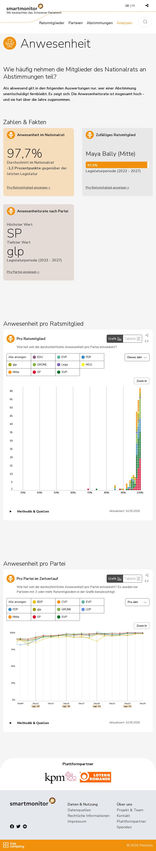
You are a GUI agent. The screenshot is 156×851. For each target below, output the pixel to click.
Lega (62, 364)
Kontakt (123, 815)
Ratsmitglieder (51, 22)
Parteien (75, 22)
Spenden (124, 827)
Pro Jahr (137, 602)
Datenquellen (79, 810)
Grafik (114, 338)
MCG (86, 364)
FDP (86, 357)
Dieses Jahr (137, 357)
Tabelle (132, 338)
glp (12, 364)
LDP (86, 609)
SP (37, 372)
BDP (38, 602)
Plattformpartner (131, 821)
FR (133, 6)
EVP (62, 357)
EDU (38, 357)
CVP (62, 602)
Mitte (13, 372)
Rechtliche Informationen (88, 815)
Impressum (77, 821)
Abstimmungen (100, 22)
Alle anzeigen (17, 357)
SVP (62, 372)
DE (127, 6)
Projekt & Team (130, 810)
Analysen (124, 22)
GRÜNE (40, 364)
